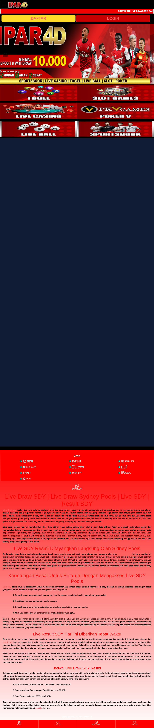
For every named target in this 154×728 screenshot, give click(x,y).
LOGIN (113, 18)
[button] (5, 54)
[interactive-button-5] (38, 129)
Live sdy (7, 587)
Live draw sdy (9, 510)
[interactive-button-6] (115, 129)
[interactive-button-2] (115, 93)
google (38, 708)
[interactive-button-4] (115, 111)
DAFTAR (38, 18)
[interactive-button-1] (38, 93)
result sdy (7, 642)
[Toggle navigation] (4, 5)
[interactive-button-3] (38, 111)
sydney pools (124, 554)
